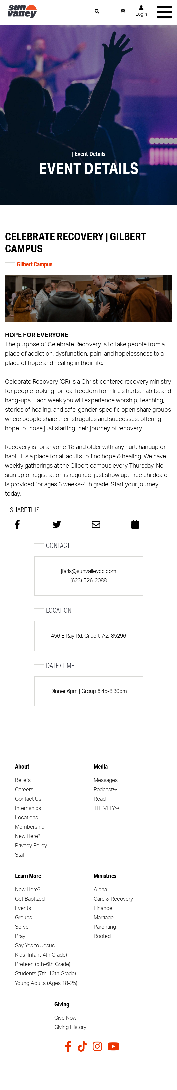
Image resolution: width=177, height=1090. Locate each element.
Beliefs (23, 780)
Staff (20, 855)
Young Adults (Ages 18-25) (46, 983)
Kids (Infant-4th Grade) (41, 955)
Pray (20, 936)
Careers (24, 789)
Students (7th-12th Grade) (45, 973)
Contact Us (28, 799)
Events (23, 908)
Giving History (70, 1027)
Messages (106, 780)
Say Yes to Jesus (35, 945)
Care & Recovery (113, 899)
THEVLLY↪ (106, 808)
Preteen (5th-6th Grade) (42, 964)
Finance (103, 908)
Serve (22, 927)
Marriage (104, 917)
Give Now (65, 1018)
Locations (26, 817)
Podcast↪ (105, 789)
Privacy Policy (31, 845)
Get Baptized (30, 899)
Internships (28, 808)
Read (100, 799)
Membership (29, 827)
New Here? (27, 836)
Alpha (100, 889)
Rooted (102, 936)
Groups (23, 917)
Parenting (105, 927)
